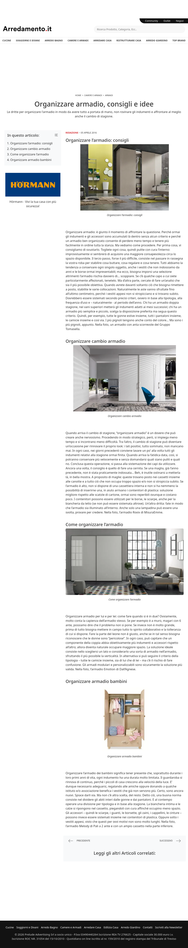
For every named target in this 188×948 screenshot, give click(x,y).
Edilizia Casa (111, 927)
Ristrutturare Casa (128, 40)
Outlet (167, 20)
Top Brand (179, 40)
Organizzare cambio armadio (30, 149)
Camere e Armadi (78, 40)
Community (151, 20)
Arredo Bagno (54, 40)
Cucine (6, 40)
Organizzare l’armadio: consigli (31, 143)
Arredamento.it (48, 28)
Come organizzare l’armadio (29, 154)
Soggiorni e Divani (28, 40)
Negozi (180, 20)
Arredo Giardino (157, 40)
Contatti (148, 927)
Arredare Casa (102, 40)
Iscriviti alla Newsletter (168, 927)
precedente (79, 841)
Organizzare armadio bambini (30, 160)
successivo (170, 841)
